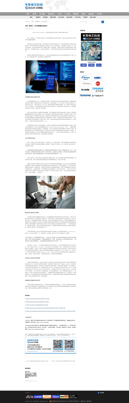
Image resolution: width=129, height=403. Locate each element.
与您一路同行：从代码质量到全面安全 (36, 26)
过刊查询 (91, 65)
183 (36, 380)
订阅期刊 (83, 65)
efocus (99, 65)
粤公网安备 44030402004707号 (58, 401)
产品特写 (85, 17)
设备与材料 (69, 17)
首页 (28, 14)
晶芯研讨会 (51, 14)
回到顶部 (102, 392)
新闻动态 (38, 17)
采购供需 (75, 14)
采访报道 (45, 17)
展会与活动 (93, 17)
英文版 (34, 14)
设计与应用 (61, 17)
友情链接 (27, 392)
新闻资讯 (37, 21)
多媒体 (83, 14)
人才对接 (67, 14)
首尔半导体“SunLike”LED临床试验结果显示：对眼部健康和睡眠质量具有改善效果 (31, 374)
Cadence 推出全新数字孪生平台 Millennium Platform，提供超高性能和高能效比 (76, 361)
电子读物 (42, 14)
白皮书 (60, 14)
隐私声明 (89, 401)
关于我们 (99, 14)
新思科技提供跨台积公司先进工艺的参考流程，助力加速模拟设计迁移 (47, 361)
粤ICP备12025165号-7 (73, 401)
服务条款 (83, 401)
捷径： (31, 17)
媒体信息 (91, 14)
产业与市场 (77, 17)
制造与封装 (53, 17)
